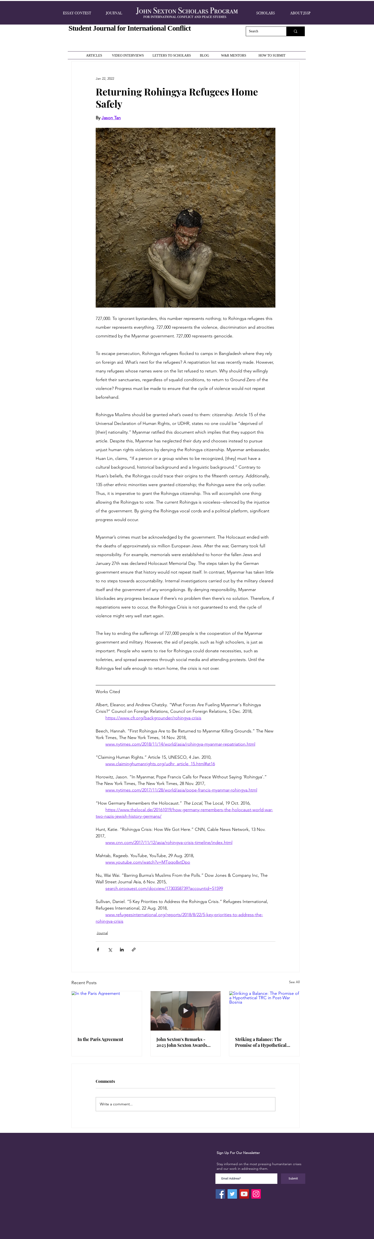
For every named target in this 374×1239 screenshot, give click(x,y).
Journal (102, 933)
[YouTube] (244, 1194)
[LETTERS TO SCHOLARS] (172, 55)
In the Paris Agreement (100, 1039)
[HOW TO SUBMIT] (272, 55)
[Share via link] (133, 949)
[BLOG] (205, 55)
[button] (76, 13)
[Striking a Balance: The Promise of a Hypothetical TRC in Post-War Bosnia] (264, 1011)
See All (294, 982)
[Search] (262, 31)
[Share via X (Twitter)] (110, 949)
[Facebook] (220, 1194)
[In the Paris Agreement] (107, 1011)
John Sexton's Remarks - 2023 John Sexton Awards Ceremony (181, 1042)
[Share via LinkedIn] (121, 949)
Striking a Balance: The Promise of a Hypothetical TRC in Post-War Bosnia (261, 1042)
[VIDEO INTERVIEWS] (128, 55)
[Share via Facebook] (98, 949)
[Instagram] (256, 1194)
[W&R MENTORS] (234, 55)
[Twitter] (232, 1194)
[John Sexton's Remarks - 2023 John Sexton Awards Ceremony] (186, 1011)
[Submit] (293, 1178)
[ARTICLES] (94, 55)
